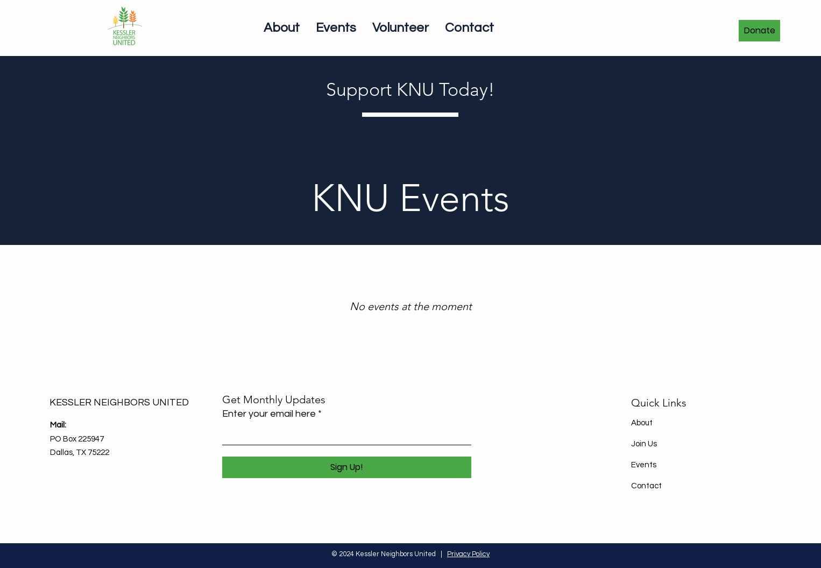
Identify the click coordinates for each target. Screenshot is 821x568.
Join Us (644, 444)
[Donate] (759, 30)
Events (643, 465)
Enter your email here (269, 414)
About (642, 423)
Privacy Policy (468, 554)
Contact (646, 486)
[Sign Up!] (346, 467)
